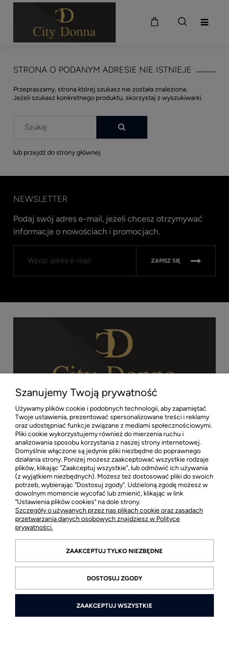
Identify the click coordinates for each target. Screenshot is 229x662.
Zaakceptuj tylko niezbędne (114, 550)
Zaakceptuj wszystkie (114, 605)
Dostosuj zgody (114, 578)
